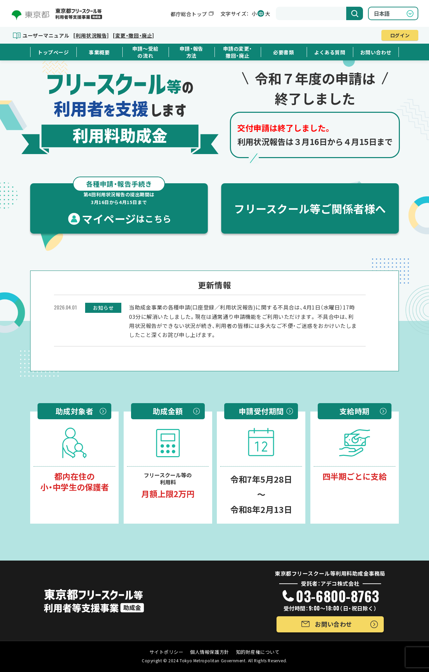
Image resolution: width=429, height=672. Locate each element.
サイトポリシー (166, 652)
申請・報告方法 (191, 52)
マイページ (119, 204)
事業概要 (99, 52)
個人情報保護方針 (209, 652)
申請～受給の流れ (145, 52)
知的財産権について (258, 652)
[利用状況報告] (91, 35)
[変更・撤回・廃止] (133, 35)
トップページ (53, 52)
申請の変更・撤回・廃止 (237, 52)
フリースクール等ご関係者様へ (310, 208)
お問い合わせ (375, 52)
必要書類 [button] (283, 52)
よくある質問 (329, 52)
